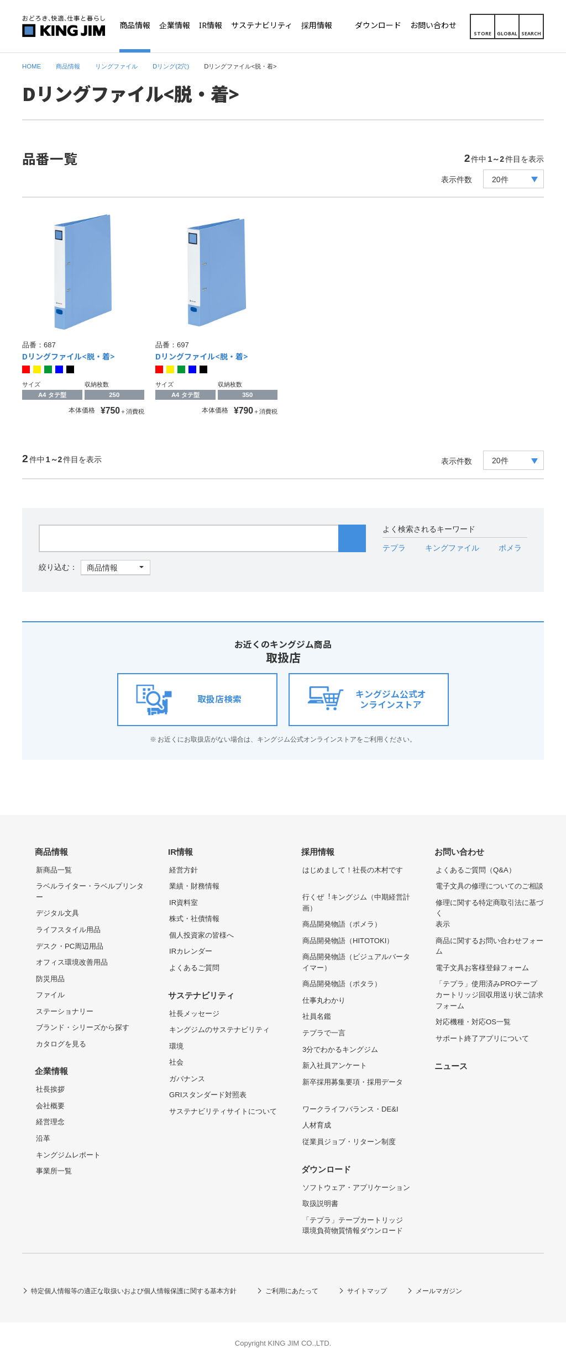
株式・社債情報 (194, 918)
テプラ (394, 547)
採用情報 (317, 852)
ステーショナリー (64, 1011)
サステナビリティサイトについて (223, 1111)
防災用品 (50, 979)
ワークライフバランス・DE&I (350, 1109)
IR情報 (180, 852)
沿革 (43, 1138)
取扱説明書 (320, 1203)
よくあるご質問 (194, 968)
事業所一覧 (54, 1171)
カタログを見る (61, 1044)
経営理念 (50, 1122)
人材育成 (316, 1125)
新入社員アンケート (334, 1065)
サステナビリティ (201, 995)
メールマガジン (439, 1291)
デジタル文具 (57, 913)
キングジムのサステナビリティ (219, 1029)
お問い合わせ (459, 852)
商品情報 (51, 852)
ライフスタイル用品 (68, 929)
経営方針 (183, 870)
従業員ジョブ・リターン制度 (349, 1142)
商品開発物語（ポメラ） (341, 924)
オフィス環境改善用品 (72, 962)
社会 (176, 1062)
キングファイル (452, 547)
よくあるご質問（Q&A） (476, 870)
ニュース (451, 1066)
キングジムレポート (68, 1155)
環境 (176, 1046)
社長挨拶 (50, 1089)
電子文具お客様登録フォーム (482, 968)
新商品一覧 (54, 870)
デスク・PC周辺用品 (69, 946)
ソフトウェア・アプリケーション (356, 1187)
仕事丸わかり (323, 1000)
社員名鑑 (316, 1016)
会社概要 (50, 1106)
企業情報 (51, 1071)
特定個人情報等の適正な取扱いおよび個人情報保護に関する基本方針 (134, 1291)
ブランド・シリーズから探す (82, 1027)
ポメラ (510, 547)
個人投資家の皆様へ (201, 935)
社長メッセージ (194, 1013)
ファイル (50, 995)
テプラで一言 (323, 1033)
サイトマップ (367, 1291)
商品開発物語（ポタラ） (341, 984)
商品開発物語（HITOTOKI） (348, 941)
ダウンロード (326, 1169)
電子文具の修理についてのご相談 (489, 886)
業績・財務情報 (194, 886)
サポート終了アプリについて (482, 1038)
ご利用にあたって (291, 1291)
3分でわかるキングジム (340, 1049)
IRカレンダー (190, 951)
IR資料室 (183, 902)
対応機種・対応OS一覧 (473, 1022)
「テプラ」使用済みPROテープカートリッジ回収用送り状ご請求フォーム (489, 994)
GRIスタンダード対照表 (208, 1095)
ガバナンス (187, 1079)
